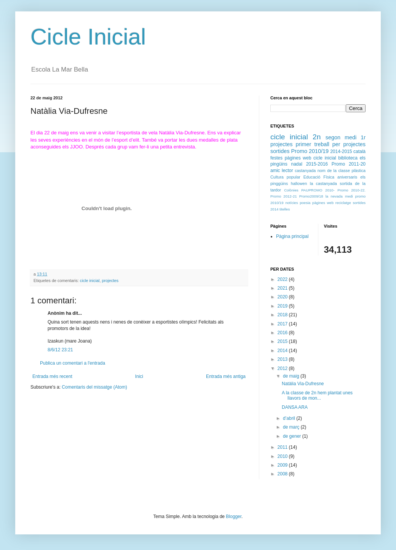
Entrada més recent (52, 376)
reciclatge (343, 203)
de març (292, 427)
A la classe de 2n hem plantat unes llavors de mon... (317, 395)
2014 (283, 350)
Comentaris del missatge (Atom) (94, 387)
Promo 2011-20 (349, 164)
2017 (283, 324)
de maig (291, 376)
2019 (283, 306)
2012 (283, 368)
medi (350, 137)
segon (333, 137)
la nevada (334, 196)
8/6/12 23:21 (60, 349)
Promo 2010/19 (310, 151)
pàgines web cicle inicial (310, 158)
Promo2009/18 (311, 196)
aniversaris (347, 177)
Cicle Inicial (88, 36)
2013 (283, 359)
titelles (284, 209)
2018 (283, 314)
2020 (283, 297)
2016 (283, 332)
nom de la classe (334, 170)
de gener (292, 436)
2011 (283, 447)
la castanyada (323, 183)
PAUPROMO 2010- (317, 190)
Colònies (291, 190)
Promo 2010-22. (351, 190)
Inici (139, 376)
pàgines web (323, 203)
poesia (305, 203)
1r (363, 137)
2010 (283, 456)
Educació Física (318, 177)
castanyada (305, 170)
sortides (279, 151)
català (359, 151)
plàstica (358, 170)
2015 (283, 341)
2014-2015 (341, 151)
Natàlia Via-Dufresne (303, 383)
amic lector (281, 170)
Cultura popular (285, 177)
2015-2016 (317, 164)
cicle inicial (90, 280)
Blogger (233, 516)
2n (317, 137)
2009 (283, 465)
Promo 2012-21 (283, 196)
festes (276, 158)
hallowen (299, 183)
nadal (296, 164)
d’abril (289, 418)
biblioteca (348, 158)
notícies (291, 203)
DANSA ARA (295, 407)
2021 (283, 288)
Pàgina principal (292, 236)
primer (303, 144)
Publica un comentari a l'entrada (72, 363)
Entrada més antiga (226, 376)
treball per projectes (340, 144)
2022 (283, 279)
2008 (283, 474)
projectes (110, 280)
